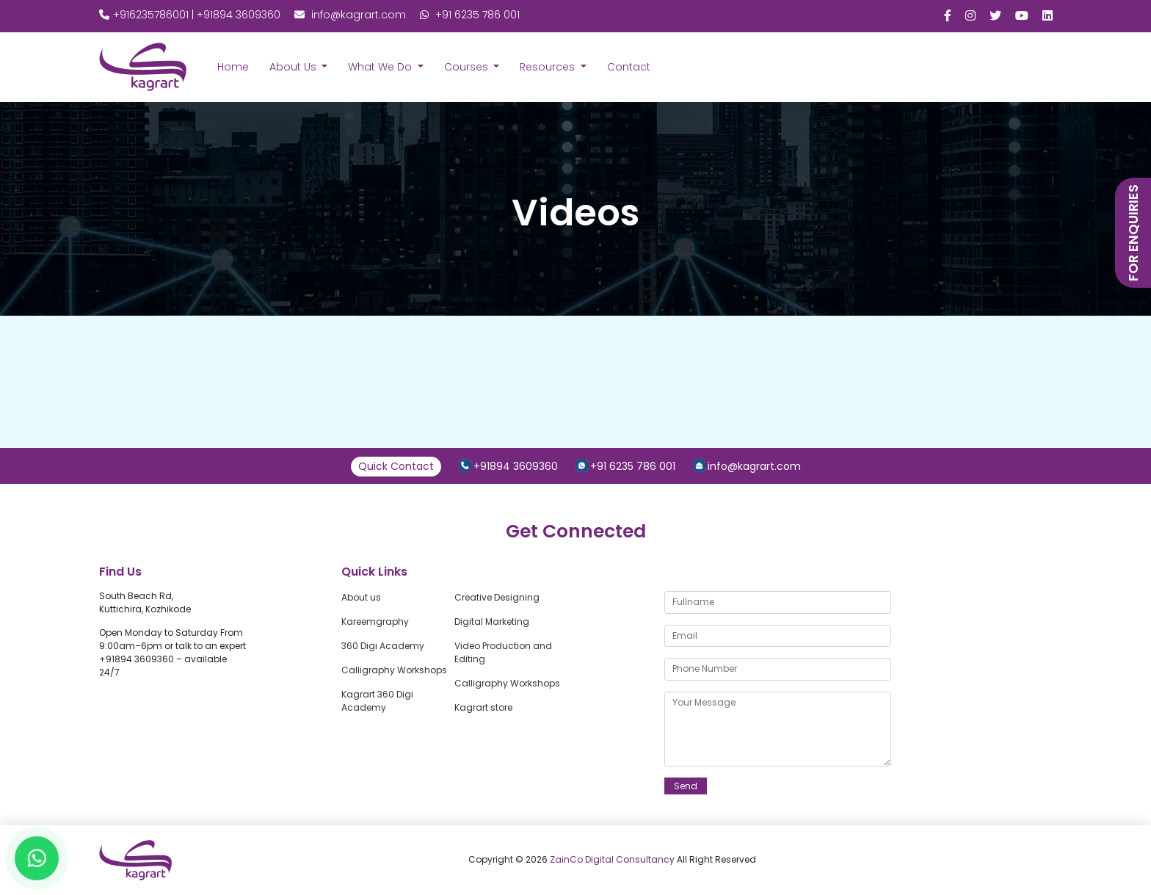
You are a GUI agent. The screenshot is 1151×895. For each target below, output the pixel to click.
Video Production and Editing (503, 652)
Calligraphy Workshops (394, 670)
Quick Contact (396, 466)
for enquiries (1133, 232)
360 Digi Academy (382, 645)
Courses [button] (467, 66)
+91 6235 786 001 (470, 14)
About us (361, 597)
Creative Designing (497, 597)
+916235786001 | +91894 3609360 (191, 14)
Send (685, 786)
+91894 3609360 (515, 466)
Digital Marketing (491, 621)
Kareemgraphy (375, 621)
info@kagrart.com (350, 14)
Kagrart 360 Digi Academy (377, 701)
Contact (628, 66)
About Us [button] (294, 66)
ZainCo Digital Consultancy (613, 859)
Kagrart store (483, 707)
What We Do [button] (381, 66)
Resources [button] (549, 66)
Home (233, 66)
